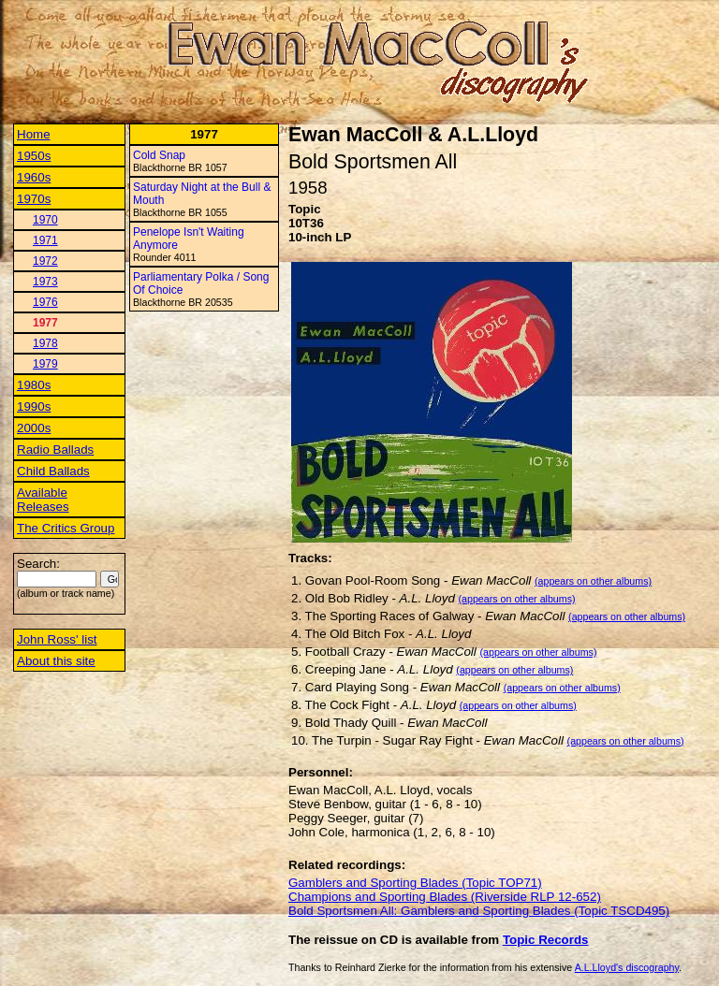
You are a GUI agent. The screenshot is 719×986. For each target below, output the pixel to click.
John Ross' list (57, 639)
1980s (34, 385)
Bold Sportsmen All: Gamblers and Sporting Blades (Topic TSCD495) (478, 911)
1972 (45, 261)
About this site (56, 661)
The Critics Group (65, 528)
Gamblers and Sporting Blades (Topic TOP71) (415, 883)
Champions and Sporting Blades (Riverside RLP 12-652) (444, 897)
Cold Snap (159, 155)
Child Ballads (53, 471)
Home (34, 134)
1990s (34, 406)
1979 (45, 363)
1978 (45, 343)
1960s (34, 177)
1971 (45, 240)
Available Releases (43, 500)
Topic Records (546, 940)
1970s (34, 199)
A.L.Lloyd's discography (627, 967)
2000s (34, 428)
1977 (45, 322)
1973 (45, 281)
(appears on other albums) (593, 581)
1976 (45, 302)
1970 (45, 219)
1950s (34, 156)
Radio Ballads (55, 449)
